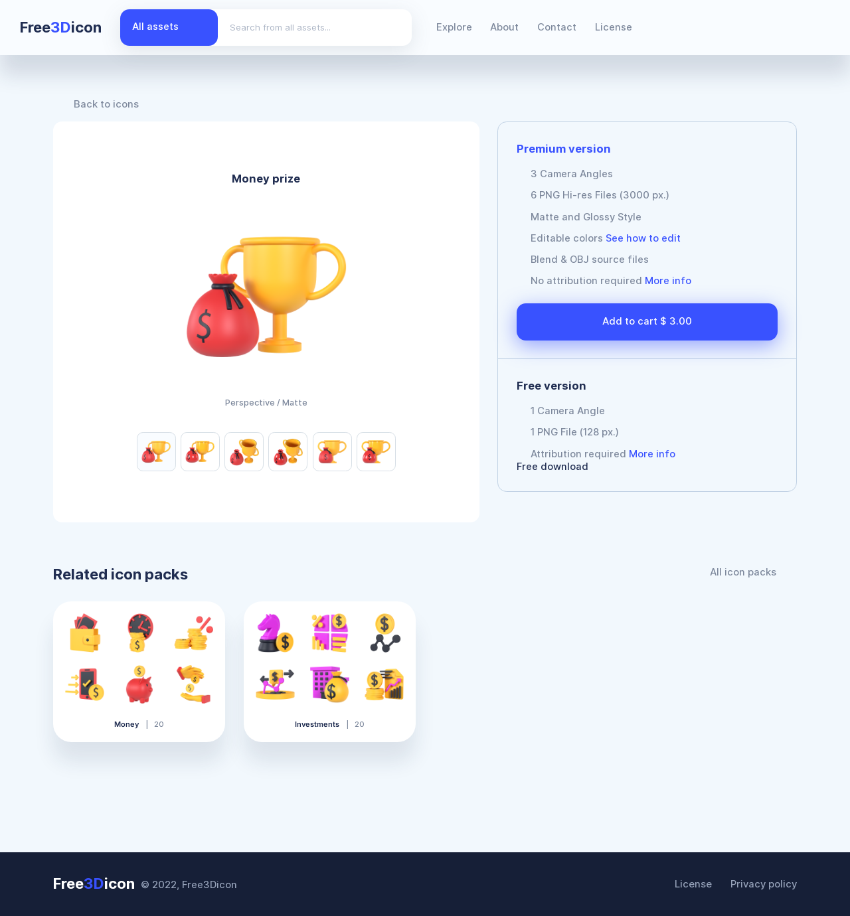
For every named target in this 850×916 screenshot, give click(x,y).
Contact (556, 27)
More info (668, 281)
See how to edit (643, 238)
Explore (454, 27)
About (504, 27)
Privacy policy (763, 884)
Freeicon (61, 27)
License (613, 27)
